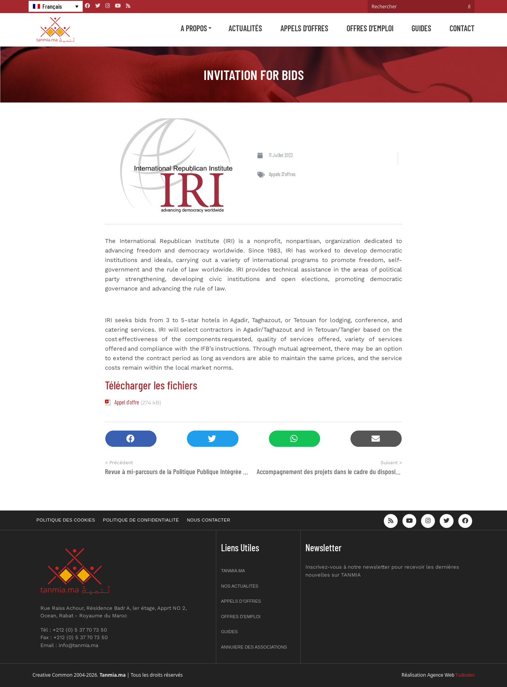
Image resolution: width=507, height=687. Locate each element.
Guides (421, 28)
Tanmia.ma (233, 570)
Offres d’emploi (370, 28)
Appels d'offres (282, 174)
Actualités (245, 28)
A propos (194, 28)
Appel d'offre (126, 402)
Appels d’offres (304, 28)
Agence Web (441, 675)
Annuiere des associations (254, 647)
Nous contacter (208, 520)
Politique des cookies (65, 520)
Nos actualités (239, 586)
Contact (462, 28)
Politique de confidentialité (141, 520)
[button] (131, 438)
